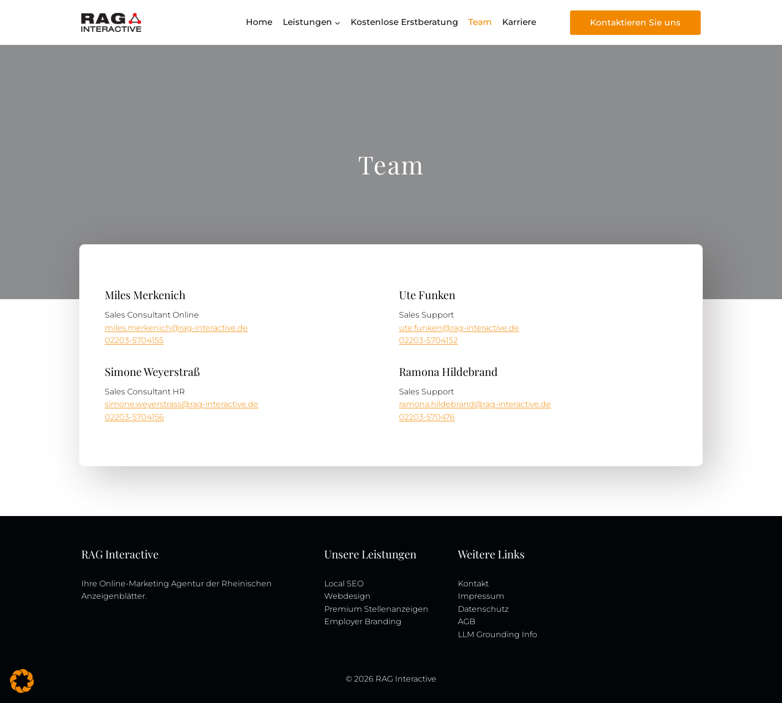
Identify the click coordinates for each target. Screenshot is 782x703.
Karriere (519, 22)
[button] (22, 681)
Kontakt (473, 583)
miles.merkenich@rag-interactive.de (176, 328)
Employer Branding (362, 621)
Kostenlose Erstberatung (404, 22)
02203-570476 (427, 417)
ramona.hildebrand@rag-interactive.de (475, 404)
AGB (466, 621)
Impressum (481, 596)
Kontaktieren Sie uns (635, 22)
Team (480, 22)
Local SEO (344, 583)
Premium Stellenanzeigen (376, 609)
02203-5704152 (428, 340)
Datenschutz (483, 609)
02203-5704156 (134, 417)
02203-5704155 (134, 340)
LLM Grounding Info (497, 634)
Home (259, 22)
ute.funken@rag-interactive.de (459, 328)
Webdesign (347, 596)
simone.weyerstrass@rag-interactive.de (181, 404)
